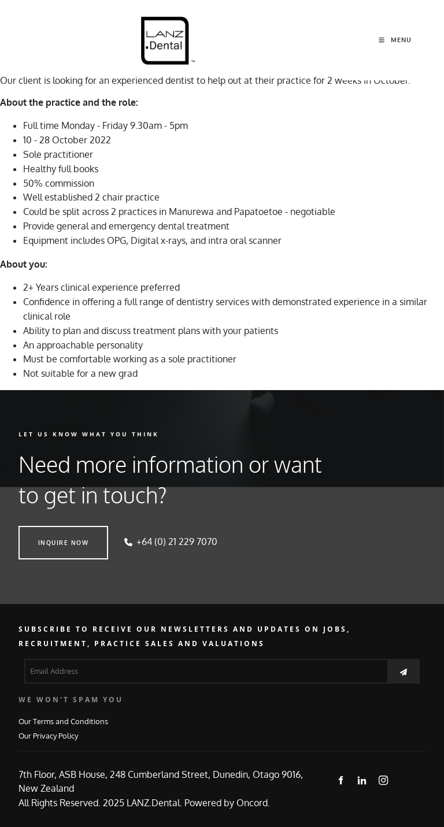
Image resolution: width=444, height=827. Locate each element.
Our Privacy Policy (48, 735)
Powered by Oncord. (227, 803)
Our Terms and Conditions (63, 721)
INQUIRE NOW (43, 532)
